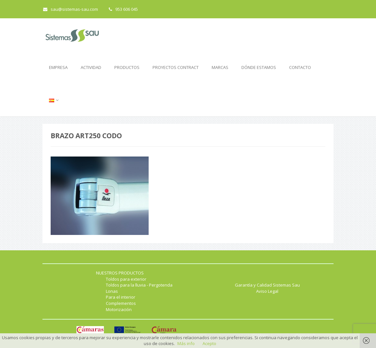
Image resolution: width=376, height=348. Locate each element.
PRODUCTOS (126, 67)
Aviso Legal (267, 291)
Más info (186, 343)
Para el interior (120, 297)
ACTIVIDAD (91, 67)
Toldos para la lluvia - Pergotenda (139, 285)
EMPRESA (58, 67)
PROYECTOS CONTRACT (176, 67)
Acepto (209, 343)
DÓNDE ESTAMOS (258, 67)
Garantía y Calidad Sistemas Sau (267, 285)
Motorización (119, 309)
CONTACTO (300, 67)
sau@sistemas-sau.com (70, 9)
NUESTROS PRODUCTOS (120, 273)
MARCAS (220, 67)
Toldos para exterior (126, 279)
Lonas (112, 291)
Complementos (121, 303)
